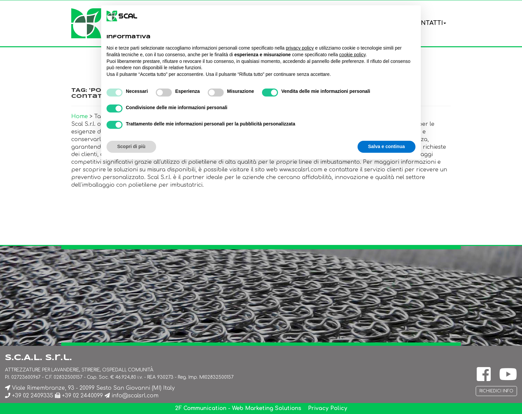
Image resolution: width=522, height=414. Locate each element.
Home (79, 116)
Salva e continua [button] (386, 146)
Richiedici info (496, 391)
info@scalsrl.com (135, 396)
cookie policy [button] (352, 54)
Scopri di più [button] (131, 146)
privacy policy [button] (300, 48)
